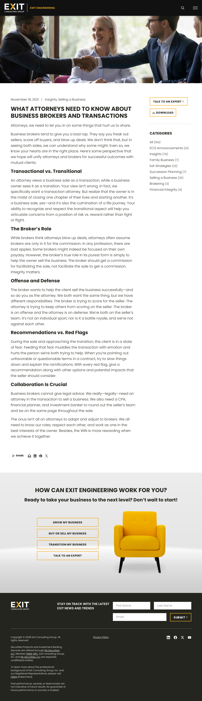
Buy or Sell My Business (67, 533)
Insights (159, 154)
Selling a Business (166, 177)
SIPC (35, 654)
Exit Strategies (164, 166)
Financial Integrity (166, 189)
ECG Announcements (169, 148)
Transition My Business (67, 544)
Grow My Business (67, 522)
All (155, 142)
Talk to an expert (167, 102)
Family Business (164, 160)
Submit (179, 617)
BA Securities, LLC (30, 657)
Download (165, 113)
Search (183, 10)
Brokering (159, 183)
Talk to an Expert (67, 556)
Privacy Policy (101, 637)
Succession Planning (168, 172)
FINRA (29, 654)
